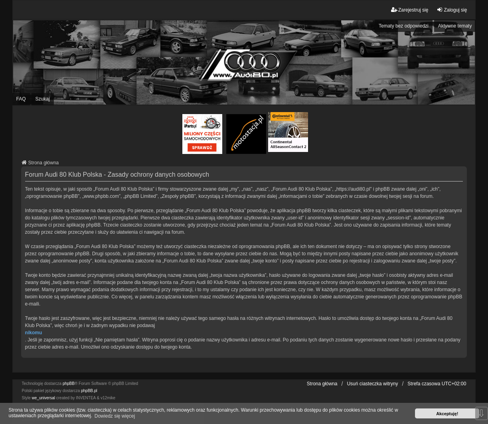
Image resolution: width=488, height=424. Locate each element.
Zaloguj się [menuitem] (452, 10)
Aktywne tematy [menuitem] (455, 26)
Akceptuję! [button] (447, 413)
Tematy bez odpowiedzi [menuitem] (404, 26)
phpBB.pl (89, 391)
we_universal (43, 398)
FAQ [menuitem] (21, 99)
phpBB (69, 383)
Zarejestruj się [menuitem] (409, 10)
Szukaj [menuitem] (43, 99)
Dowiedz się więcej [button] (115, 416)
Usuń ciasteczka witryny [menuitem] (372, 384)
